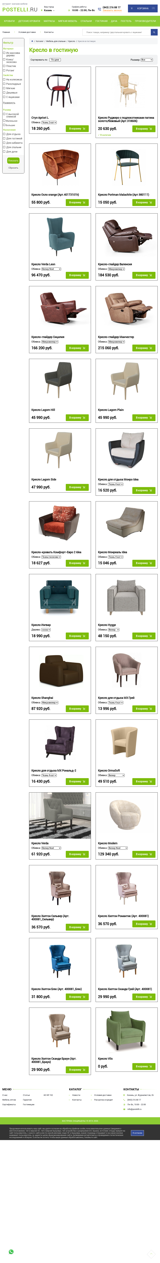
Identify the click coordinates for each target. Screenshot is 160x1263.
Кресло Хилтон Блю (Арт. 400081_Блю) (56, 982)
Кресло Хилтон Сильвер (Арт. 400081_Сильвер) (50, 911)
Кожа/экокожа (11, 60)
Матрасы (49, 21)
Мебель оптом (9, 1092)
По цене (55, 59)
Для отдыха (13, 134)
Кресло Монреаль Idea (112, 549)
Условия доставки (27, 32)
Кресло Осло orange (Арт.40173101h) (55, 194)
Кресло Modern (107, 837)
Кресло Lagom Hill (43, 407)
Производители (145, 21)
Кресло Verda (39, 837)
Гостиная (101, 21)
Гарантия (27, 1092)
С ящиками (12, 97)
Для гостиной (14, 138)
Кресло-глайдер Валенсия (115, 263)
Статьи (26, 1087)
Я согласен (137, 1125)
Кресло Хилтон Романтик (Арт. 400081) (123, 910)
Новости (76, 1087)
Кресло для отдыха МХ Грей (116, 693)
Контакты (49, 32)
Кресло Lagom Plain (111, 407)
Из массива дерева (13, 54)
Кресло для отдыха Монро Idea (118, 476)
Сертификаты (9, 1096)
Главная (6, 32)
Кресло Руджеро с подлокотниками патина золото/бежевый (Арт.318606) (126, 119)
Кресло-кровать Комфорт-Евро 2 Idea (56, 549)
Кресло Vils (105, 1051)
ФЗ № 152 (48, 1087)
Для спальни (13, 147)
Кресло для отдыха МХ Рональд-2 (53, 765)
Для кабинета (14, 142)
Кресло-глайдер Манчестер (116, 335)
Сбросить (13, 167)
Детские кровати (29, 21)
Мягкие (10, 88)
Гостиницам (28, 1096)
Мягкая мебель (67, 21)
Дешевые (11, 92)
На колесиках (14, 79)
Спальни (86, 21)
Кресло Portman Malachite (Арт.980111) (123, 194)
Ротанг (10, 70)
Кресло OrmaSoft (109, 765)
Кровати (9, 21)
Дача (114, 21)
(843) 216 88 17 (111, 7)
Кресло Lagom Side (43, 476)
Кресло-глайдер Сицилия (47, 335)
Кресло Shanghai (42, 693)
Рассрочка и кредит (103, 1092)
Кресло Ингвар (41, 621)
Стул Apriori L (40, 117)
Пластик (11, 66)
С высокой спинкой (12, 115)
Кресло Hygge (107, 621)
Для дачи (11, 151)
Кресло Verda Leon (43, 263)
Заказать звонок (112, 10)
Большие (9, 125)
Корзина (142, 8)
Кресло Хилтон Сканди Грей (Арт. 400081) (125, 982)
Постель (126, 21)
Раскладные (13, 84)
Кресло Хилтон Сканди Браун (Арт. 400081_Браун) (53, 1053)
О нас (5, 1087)
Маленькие (10, 120)
